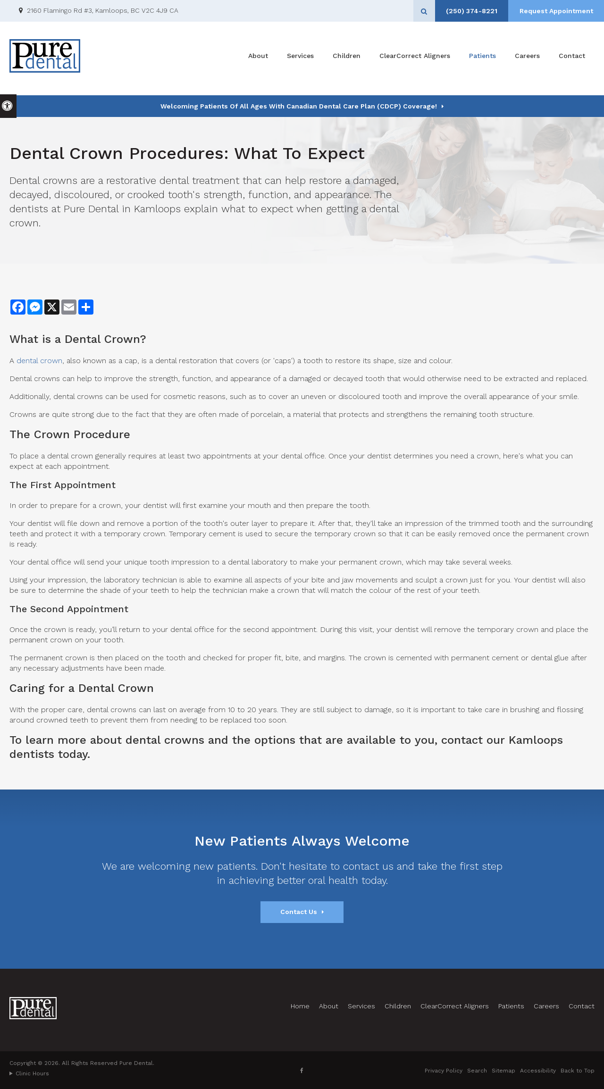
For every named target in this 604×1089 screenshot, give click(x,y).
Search (477, 1070)
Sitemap (503, 1070)
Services (300, 58)
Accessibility (538, 1070)
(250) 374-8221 (466, 11)
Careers (527, 58)
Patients (482, 58)
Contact (572, 58)
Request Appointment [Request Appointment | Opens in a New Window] (554, 11)
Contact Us (298, 911)
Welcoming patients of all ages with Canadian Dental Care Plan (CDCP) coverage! (298, 106)
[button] (567, 164)
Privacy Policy (443, 1070)
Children (347, 58)
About (258, 58)
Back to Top (578, 1070)
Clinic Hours (32, 1073)
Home (300, 1006)
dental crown (39, 360)
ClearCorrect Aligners (414, 58)
